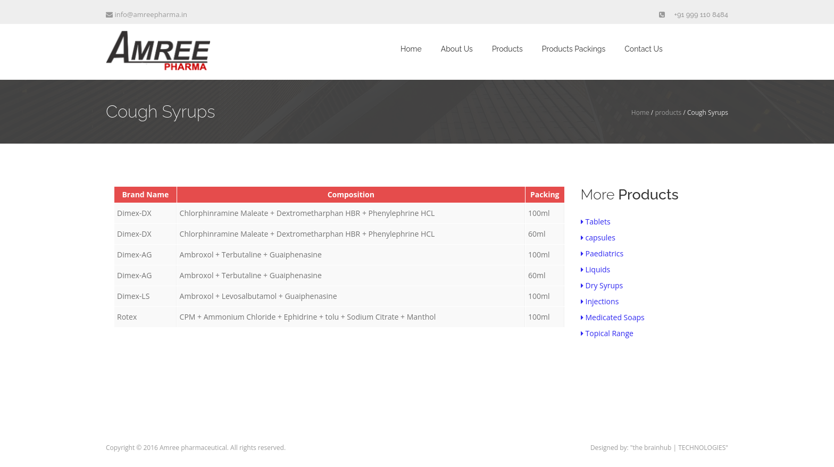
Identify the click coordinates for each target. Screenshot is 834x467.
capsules (598, 237)
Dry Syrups (602, 285)
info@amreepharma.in (146, 14)
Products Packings (573, 49)
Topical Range (607, 333)
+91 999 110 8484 (701, 15)
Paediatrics (602, 253)
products (668, 112)
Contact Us (643, 49)
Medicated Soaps (613, 317)
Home (411, 49)
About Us (457, 49)
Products (507, 49)
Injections (600, 301)
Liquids (596, 269)
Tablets (596, 221)
